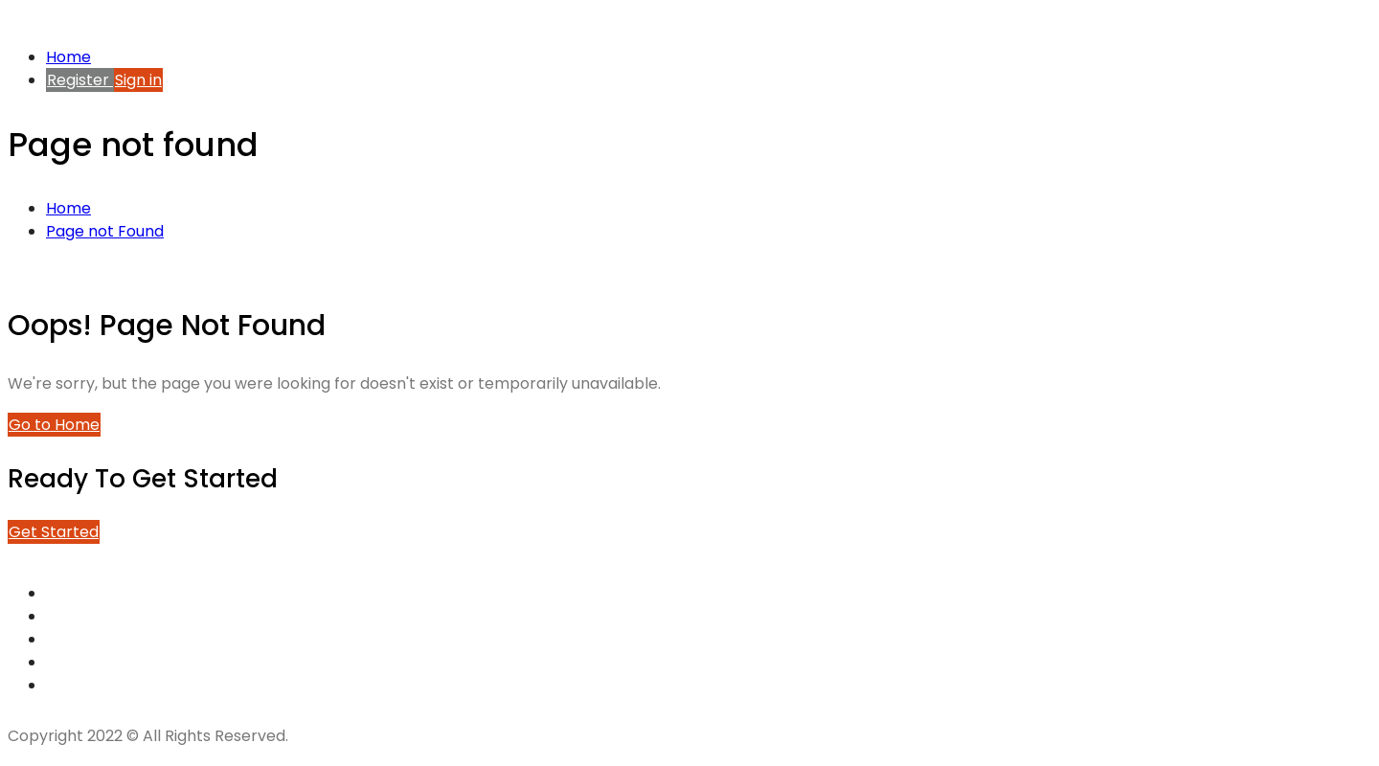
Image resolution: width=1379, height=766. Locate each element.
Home (68, 57)
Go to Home (54, 425)
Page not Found (105, 231)
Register (80, 80)
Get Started (54, 532)
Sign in (138, 80)
